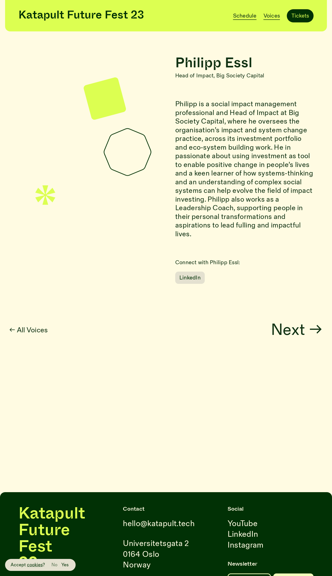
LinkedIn (190, 277)
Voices (272, 15)
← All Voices (39, 330)
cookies (35, 565)
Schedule (245, 15)
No (54, 565)
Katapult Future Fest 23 (81, 15)
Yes (65, 565)
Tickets (300, 15)
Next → (308, 330)
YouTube (243, 524)
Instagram (246, 545)
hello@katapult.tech (159, 524)
